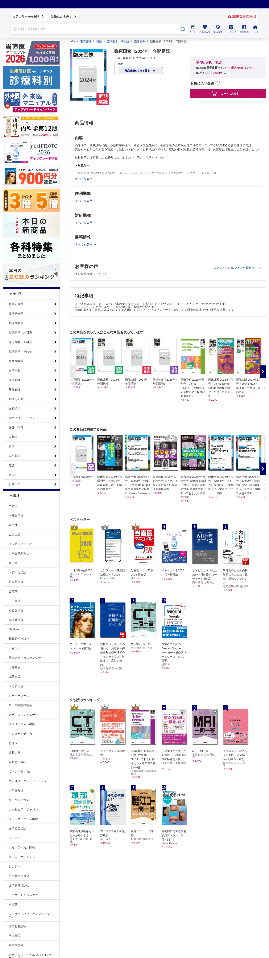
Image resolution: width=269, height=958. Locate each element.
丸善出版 (14, 676)
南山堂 (13, 563)
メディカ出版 (17, 572)
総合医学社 (16, 610)
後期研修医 (16, 313)
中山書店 (14, 600)
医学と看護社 (17, 926)
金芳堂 (13, 591)
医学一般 (14, 370)
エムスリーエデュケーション (28, 781)
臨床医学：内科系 (20, 332)
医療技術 (14, 408)
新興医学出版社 (19, 638)
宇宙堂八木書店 (19, 875)
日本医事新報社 (19, 553)
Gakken (14, 629)
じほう (13, 743)
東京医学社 (16, 945)
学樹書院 (14, 935)
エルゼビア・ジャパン (23, 809)
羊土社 (13, 525)
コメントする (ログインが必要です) (236, 267)
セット (13, 474)
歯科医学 (14, 456)
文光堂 (13, 506)
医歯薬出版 (16, 582)
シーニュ (14, 838)
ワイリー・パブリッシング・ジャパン (31, 915)
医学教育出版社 (19, 885)
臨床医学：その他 (20, 351)
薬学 (12, 446)
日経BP (13, 648)
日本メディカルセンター (25, 657)
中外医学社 (16, 515)
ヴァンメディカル (20, 771)
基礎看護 (14, 389)
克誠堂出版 (16, 619)
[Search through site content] (94, 29)
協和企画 (14, 752)
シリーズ (14, 484)
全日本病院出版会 (20, 705)
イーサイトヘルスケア (23, 894)
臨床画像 (139, 41)
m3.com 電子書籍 (80, 41)
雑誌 (12, 465)
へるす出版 (16, 686)
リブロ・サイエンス (22, 857)
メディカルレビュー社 (23, 714)
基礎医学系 (16, 323)
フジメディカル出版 (22, 724)
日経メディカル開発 (22, 847)
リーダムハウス (19, 800)
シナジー (14, 866)
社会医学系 (16, 361)
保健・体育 (16, 427)
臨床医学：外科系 (20, 342)
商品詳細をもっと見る (137, 70)
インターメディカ (20, 733)
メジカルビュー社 (20, 544)
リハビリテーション (22, 418)
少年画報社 (16, 790)
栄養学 (13, 437)
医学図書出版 (17, 828)
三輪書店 (14, 667)
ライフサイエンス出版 (23, 819)
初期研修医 (16, 304)
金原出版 (14, 534)
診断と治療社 (17, 762)
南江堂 (13, 904)
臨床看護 (14, 380)
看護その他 (16, 399)
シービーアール (19, 695)
